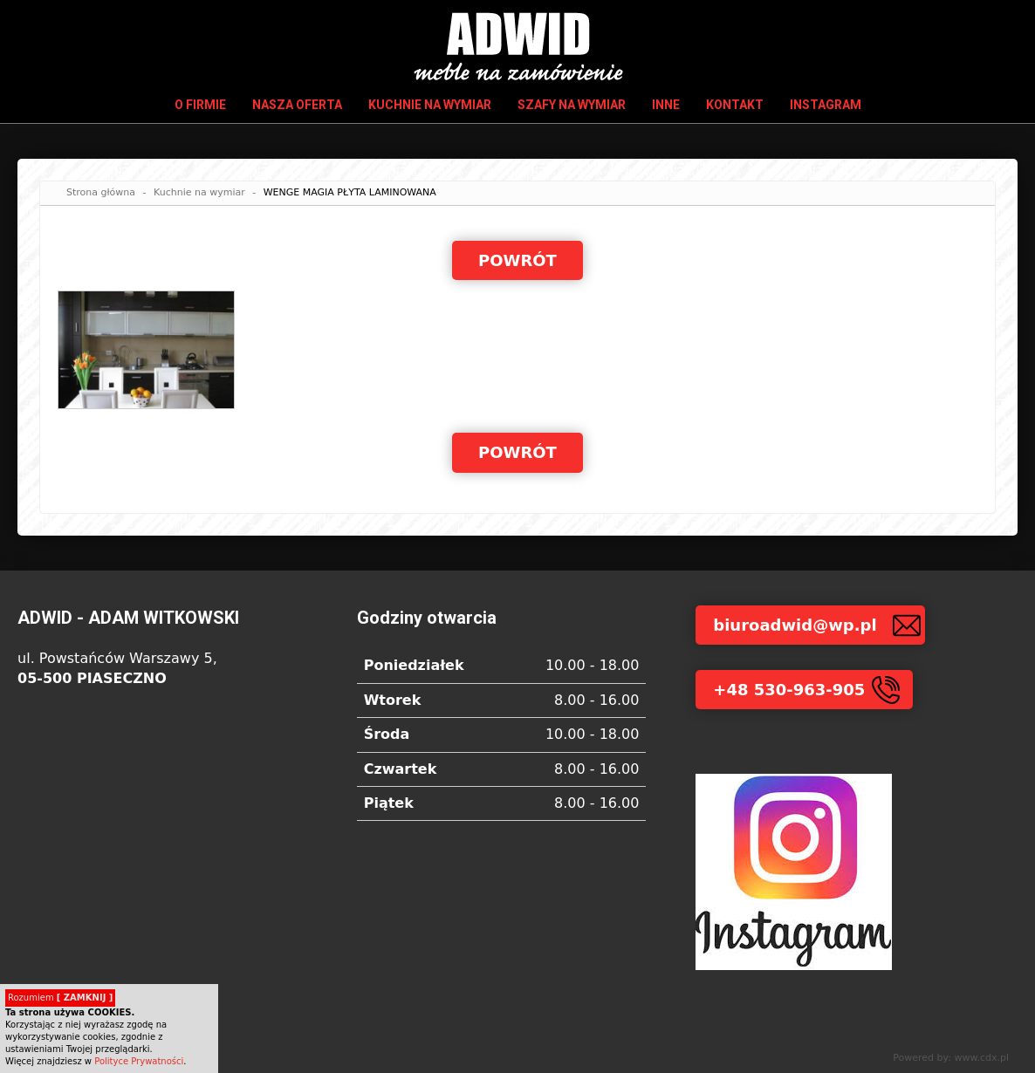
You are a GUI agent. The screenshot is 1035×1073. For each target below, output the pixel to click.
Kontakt (735, 105)
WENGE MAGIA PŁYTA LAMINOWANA (350, 192)
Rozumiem (60, 997)
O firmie (200, 105)
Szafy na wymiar (572, 105)
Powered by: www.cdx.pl (951, 1057)
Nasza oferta (297, 105)
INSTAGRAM (825, 105)
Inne (666, 105)
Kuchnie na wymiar (429, 105)
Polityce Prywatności (138, 1061)
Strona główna (100, 192)
